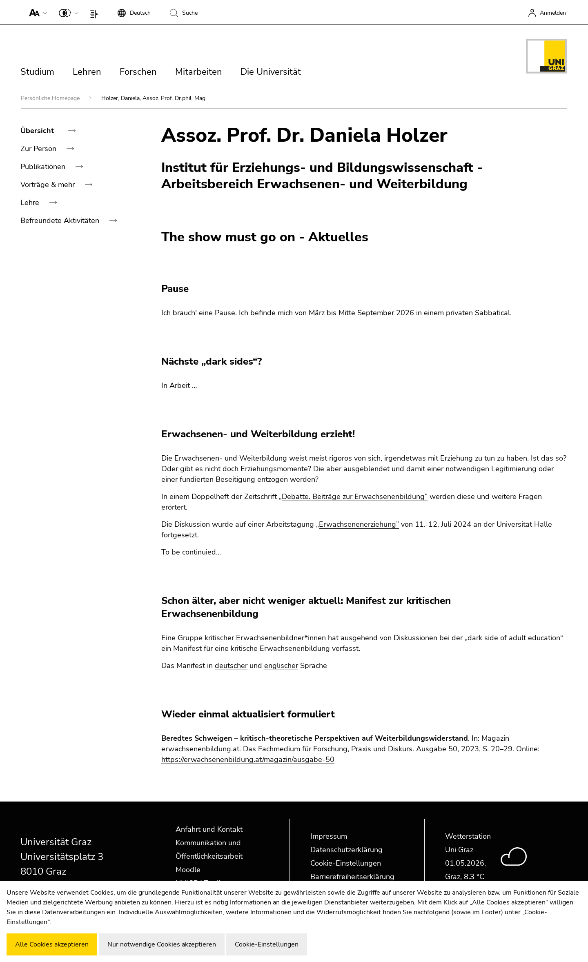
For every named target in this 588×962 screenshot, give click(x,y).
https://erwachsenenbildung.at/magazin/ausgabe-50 (247, 759)
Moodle (188, 870)
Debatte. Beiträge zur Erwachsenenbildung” (355, 496)
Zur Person (39, 149)
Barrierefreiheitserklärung (352, 877)
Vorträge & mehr (48, 184)
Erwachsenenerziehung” (359, 524)
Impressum (328, 836)
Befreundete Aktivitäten (60, 220)
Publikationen (43, 166)
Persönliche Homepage (51, 98)
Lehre (30, 202)
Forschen (138, 72)
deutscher (231, 665)
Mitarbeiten (198, 72)
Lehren (87, 72)
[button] (36, 12)
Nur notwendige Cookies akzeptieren (161, 944)
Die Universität (271, 72)
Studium (37, 72)
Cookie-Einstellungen (345, 863)
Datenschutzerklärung (346, 850)
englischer (281, 665)
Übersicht (38, 131)
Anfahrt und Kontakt (209, 829)
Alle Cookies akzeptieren (52, 944)
